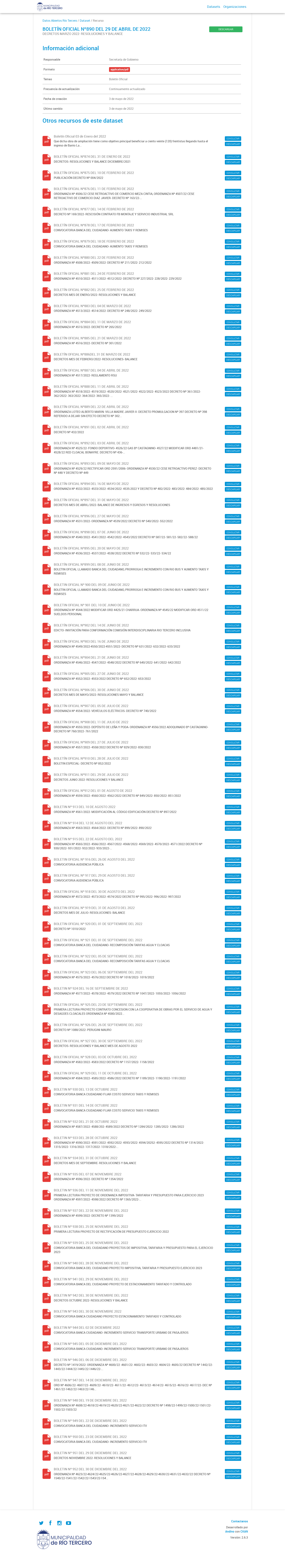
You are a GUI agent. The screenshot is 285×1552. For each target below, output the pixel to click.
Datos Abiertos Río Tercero (60, 21)
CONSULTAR (233, 138)
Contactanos (239, 1521)
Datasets (213, 6)
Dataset (85, 21)
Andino (229, 1531)
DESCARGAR (225, 29)
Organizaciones (234, 6)
